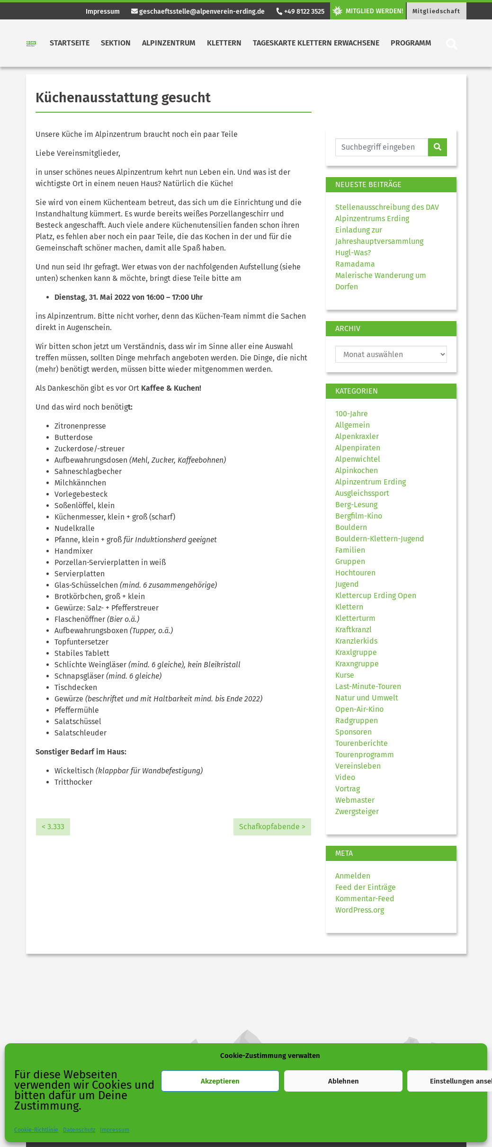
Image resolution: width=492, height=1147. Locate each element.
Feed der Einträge (365, 887)
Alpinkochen (356, 470)
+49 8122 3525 (300, 12)
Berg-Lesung (356, 504)
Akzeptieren (220, 1081)
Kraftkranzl (353, 629)
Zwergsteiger (357, 811)
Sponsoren (353, 731)
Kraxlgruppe (356, 652)
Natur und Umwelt (366, 697)
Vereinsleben (358, 766)
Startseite (69, 42)
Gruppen (350, 561)
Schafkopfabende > (272, 826)
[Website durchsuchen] (382, 147)
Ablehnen (343, 1081)
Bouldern (351, 527)
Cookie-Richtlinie (36, 1130)
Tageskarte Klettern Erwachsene (316, 42)
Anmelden (352, 875)
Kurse (344, 675)
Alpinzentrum (169, 42)
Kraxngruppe (357, 663)
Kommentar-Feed (364, 898)
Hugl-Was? (353, 252)
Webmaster (355, 800)
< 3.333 (53, 826)
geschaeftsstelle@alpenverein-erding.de (198, 12)
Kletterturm (355, 618)
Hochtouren (355, 572)
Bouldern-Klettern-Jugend (379, 538)
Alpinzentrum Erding (370, 481)
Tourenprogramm (364, 754)
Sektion (116, 42)
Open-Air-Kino (359, 709)
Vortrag (347, 788)
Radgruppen (356, 720)
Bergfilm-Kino (358, 515)
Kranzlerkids (356, 640)
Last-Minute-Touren (368, 686)
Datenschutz (79, 1130)
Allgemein (352, 425)
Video (345, 777)
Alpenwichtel (357, 459)
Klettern (224, 42)
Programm (411, 42)
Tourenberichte (361, 743)
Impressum (114, 1130)
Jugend (347, 584)
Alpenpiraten (357, 447)
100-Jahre (351, 413)
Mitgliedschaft (436, 11)
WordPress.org (359, 909)
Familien (350, 550)
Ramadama (355, 264)
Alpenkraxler (357, 436)
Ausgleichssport (362, 493)
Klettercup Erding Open (375, 595)
